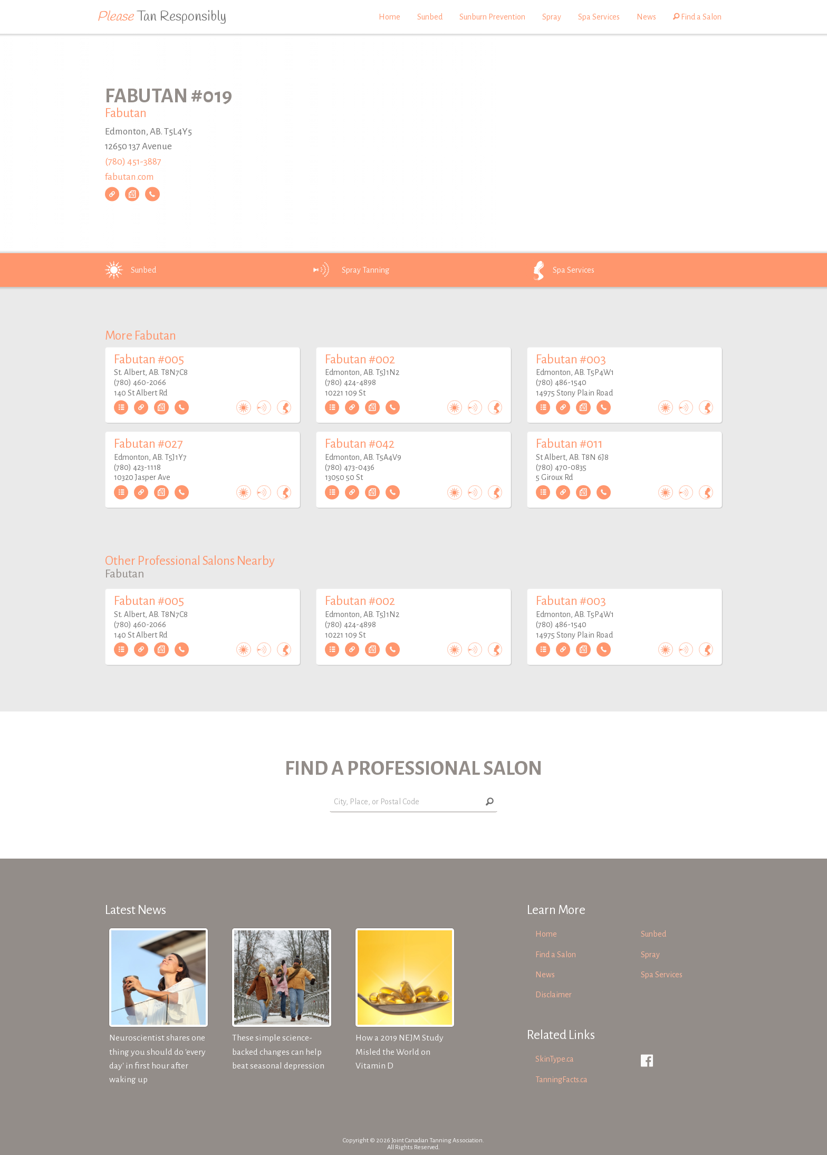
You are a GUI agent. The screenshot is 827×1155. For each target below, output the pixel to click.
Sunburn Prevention (492, 17)
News (646, 17)
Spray (551, 17)
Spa (558, 270)
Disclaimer (553, 994)
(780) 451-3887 (133, 162)
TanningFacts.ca (561, 1079)
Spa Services (599, 17)
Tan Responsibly (161, 17)
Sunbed (430, 17)
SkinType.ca (554, 1059)
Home (389, 17)
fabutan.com (129, 177)
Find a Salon (697, 17)
